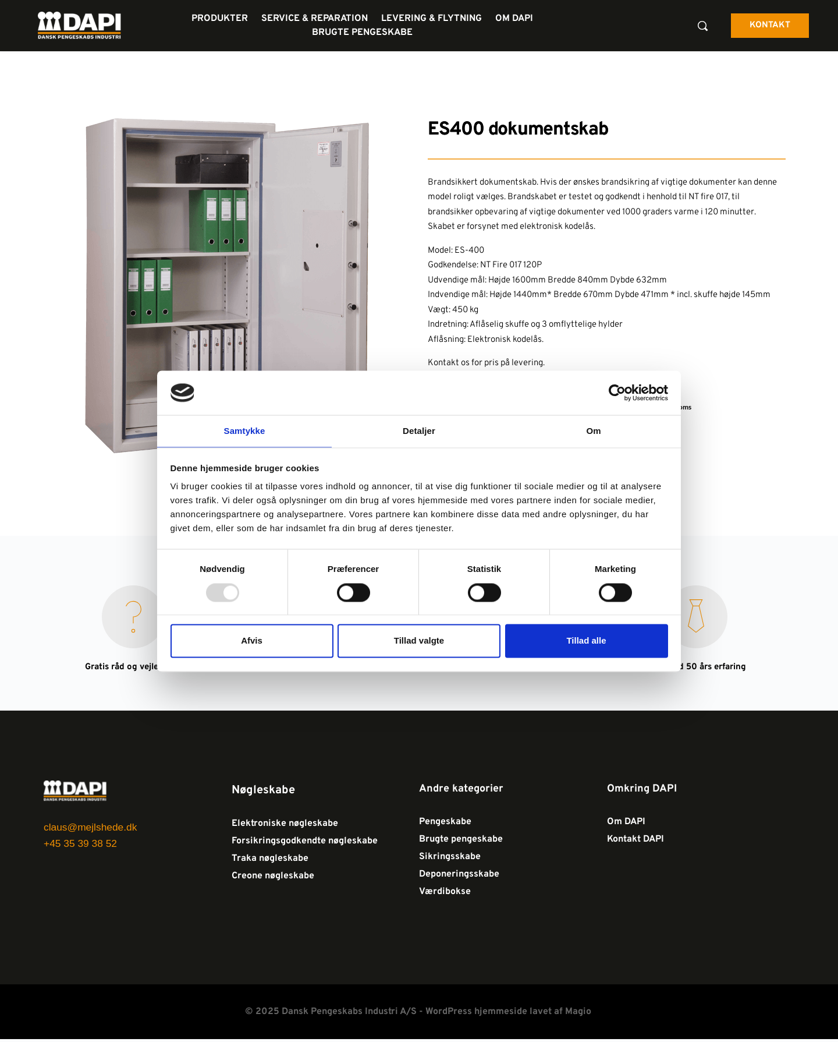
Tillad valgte (419, 642)
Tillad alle (586, 642)
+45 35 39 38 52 (84, 842)
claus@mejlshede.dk (92, 828)
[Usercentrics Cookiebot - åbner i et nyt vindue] (617, 392)
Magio (579, 1014)
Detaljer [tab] (419, 431)
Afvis (251, 642)
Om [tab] (593, 431)
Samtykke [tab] (244, 431)
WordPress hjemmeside (476, 1014)
